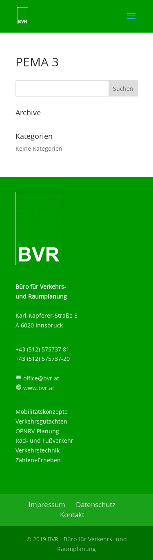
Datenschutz (95, 504)
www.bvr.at (38, 388)
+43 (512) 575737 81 (42, 349)
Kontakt (72, 514)
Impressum (47, 504)
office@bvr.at (41, 378)
